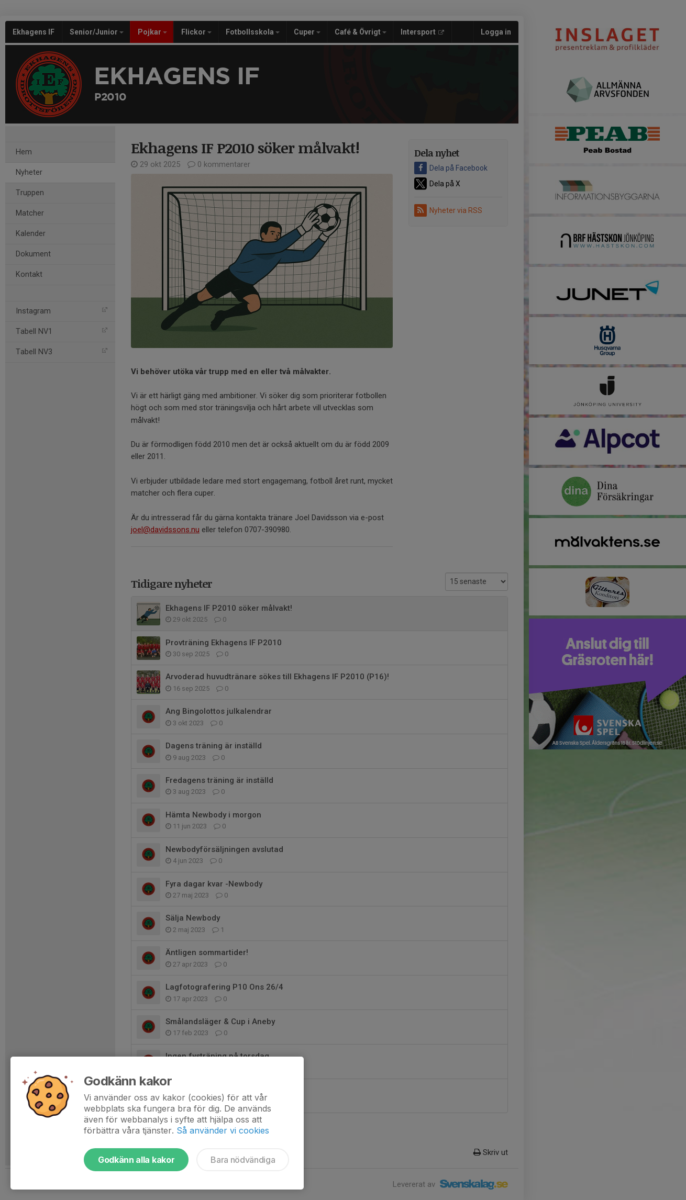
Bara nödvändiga (243, 1159)
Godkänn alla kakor (136, 1159)
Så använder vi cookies (222, 1130)
